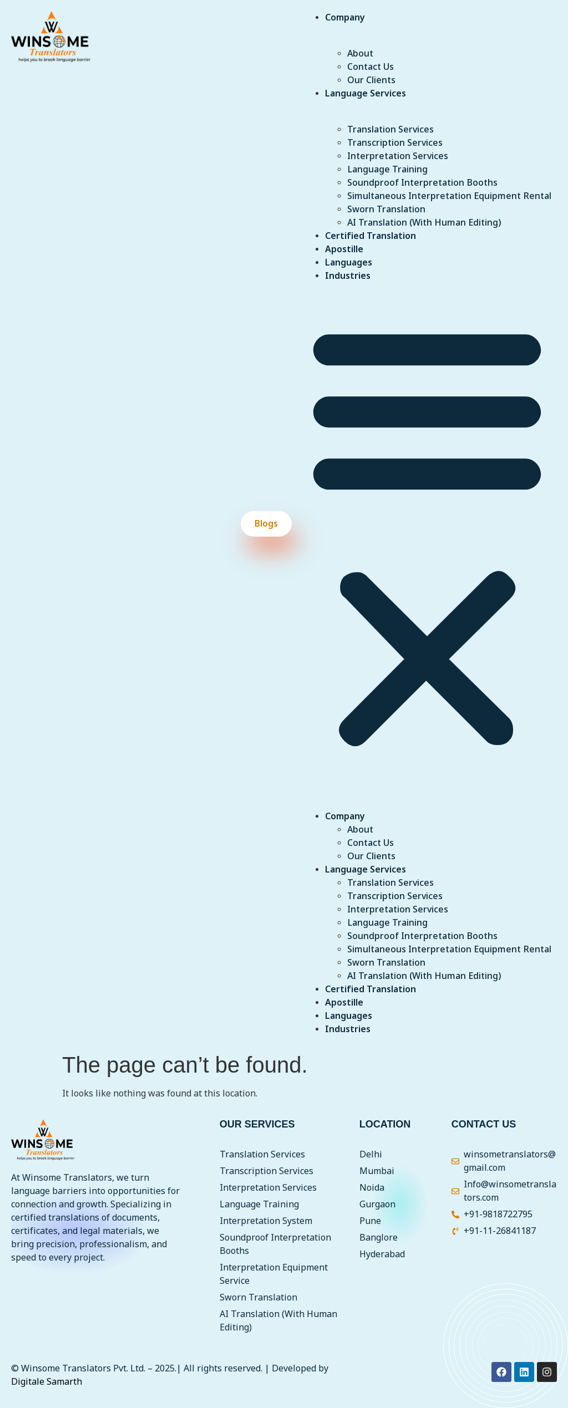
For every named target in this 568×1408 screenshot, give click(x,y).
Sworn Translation (386, 209)
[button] (427, 535)
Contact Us (370, 67)
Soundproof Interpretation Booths (422, 183)
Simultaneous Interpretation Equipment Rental (449, 196)
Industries (348, 276)
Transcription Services (395, 143)
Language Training (387, 169)
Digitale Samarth (46, 1382)
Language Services (365, 93)
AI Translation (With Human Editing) (424, 222)
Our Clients (371, 80)
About (360, 53)
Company (345, 17)
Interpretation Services (397, 156)
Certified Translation (370, 236)
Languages (348, 262)
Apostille (344, 249)
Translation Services (390, 129)
